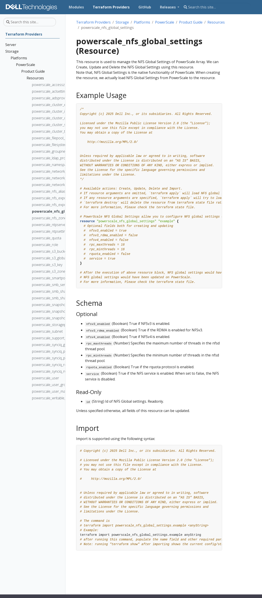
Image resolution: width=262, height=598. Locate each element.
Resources (216, 22)
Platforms (142, 22)
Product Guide (191, 22)
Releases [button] (168, 7)
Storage (122, 22)
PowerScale (164, 22)
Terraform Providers (93, 22)
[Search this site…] (216, 7)
